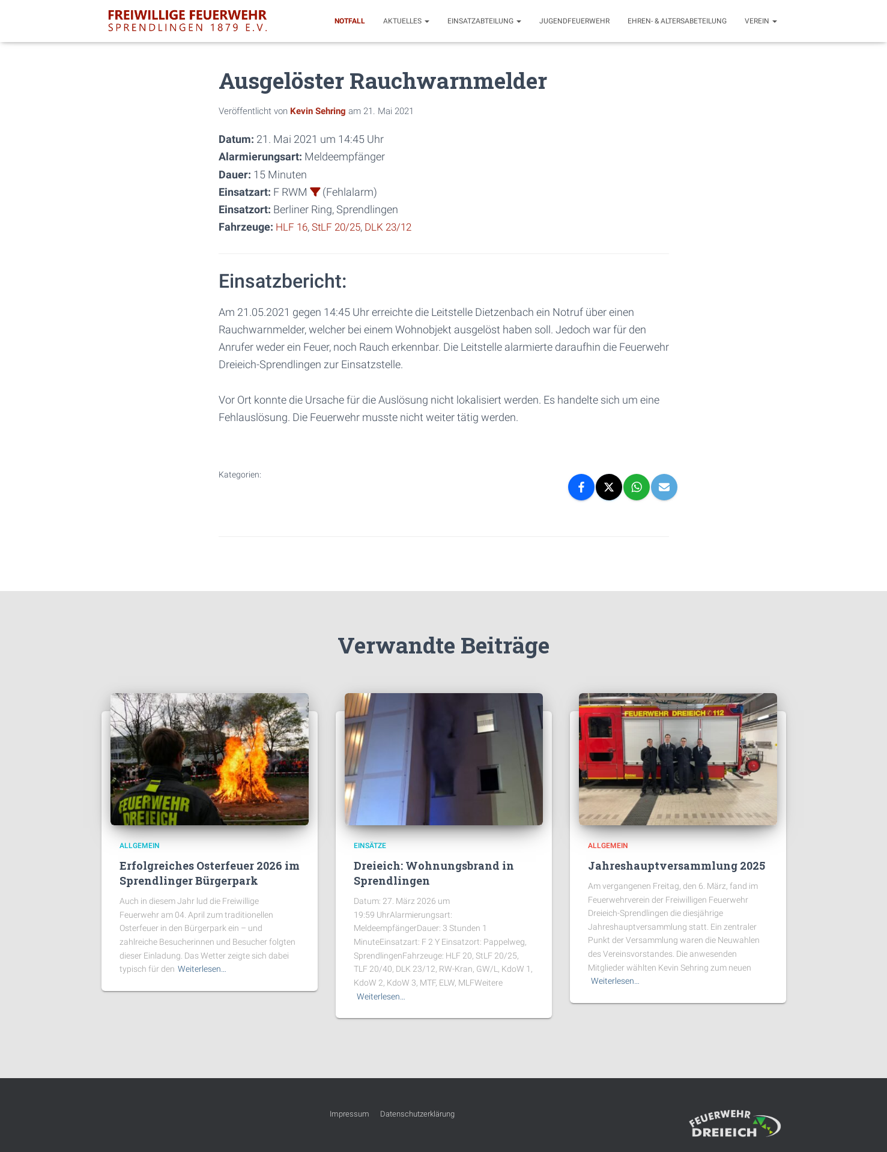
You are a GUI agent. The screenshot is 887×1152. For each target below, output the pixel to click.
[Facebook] (581, 487)
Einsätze (370, 845)
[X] (609, 487)
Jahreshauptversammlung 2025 (676, 865)
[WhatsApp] (636, 487)
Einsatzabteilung (484, 21)
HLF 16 (292, 226)
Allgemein (140, 845)
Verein (761, 21)
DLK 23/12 (395, 226)
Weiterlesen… (202, 969)
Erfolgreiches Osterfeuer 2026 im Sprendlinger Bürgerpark (210, 873)
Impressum (349, 1113)
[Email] (664, 487)
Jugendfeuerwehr (574, 21)
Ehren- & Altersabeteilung (677, 21)
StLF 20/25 (339, 226)
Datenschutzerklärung (417, 1113)
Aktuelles (406, 21)
